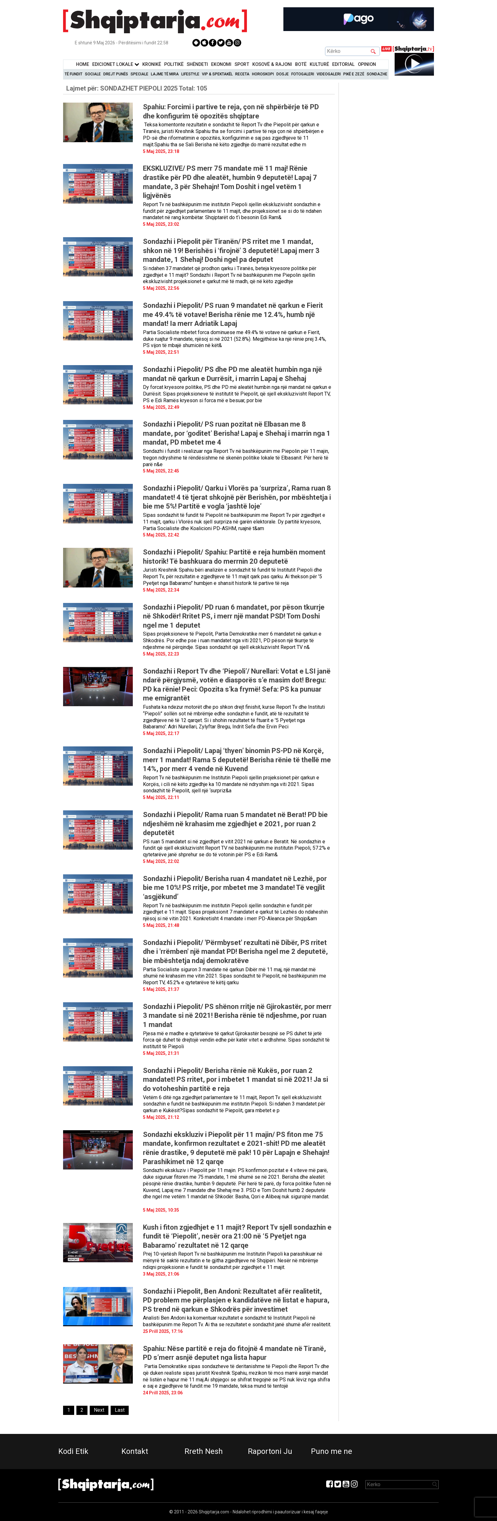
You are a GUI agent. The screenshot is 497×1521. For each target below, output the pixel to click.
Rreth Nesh (203, 1451)
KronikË (151, 64)
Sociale (93, 74)
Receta (242, 74)
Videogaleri (329, 74)
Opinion (367, 64)
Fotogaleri (302, 74)
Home (82, 64)
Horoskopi (263, 74)
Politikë (174, 64)
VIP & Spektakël (217, 74)
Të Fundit (73, 74)
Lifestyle (190, 74)
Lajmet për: (136, 88)
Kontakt (134, 1451)
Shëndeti (197, 64)
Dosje (282, 74)
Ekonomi (221, 64)
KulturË (319, 64)
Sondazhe (377, 74)
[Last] (120, 1410)
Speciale (139, 74)
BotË (301, 64)
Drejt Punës (115, 74)
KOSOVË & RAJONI (272, 64)
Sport (242, 64)
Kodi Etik (73, 1451)
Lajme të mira (165, 74)
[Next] (99, 1410)
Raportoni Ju (270, 1451)
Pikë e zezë (353, 74)
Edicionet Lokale (115, 64)
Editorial (343, 64)
